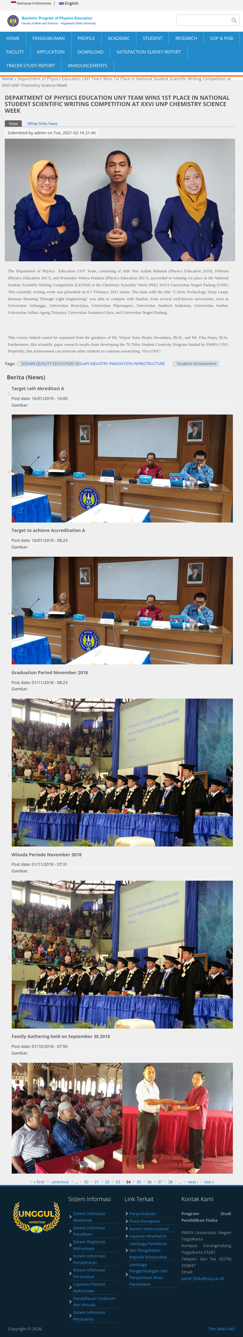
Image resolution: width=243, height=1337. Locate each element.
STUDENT (152, 38)
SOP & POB (221, 38)
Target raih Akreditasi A (38, 388)
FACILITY (15, 52)
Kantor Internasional (149, 1229)
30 (86, 1182)
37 (160, 1182)
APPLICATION (51, 52)
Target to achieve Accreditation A (48, 530)
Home (7, 78)
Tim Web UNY (222, 1329)
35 (138, 1182)
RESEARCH (186, 38)
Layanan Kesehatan (148, 1236)
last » (209, 1182)
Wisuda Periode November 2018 (47, 855)
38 (170, 1182)
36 (149, 1182)
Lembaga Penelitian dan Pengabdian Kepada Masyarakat (148, 1250)
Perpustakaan (142, 1213)
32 (107, 1182)
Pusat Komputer (144, 1221)
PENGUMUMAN (49, 38)
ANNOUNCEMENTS (87, 65)
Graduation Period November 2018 (50, 672)
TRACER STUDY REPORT (30, 65)
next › (193, 1182)
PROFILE (86, 38)
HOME (13, 38)
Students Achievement (196, 363)
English (68, 3)
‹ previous (59, 1182)
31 (96, 1182)
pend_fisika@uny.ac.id (203, 1278)
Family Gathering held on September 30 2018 (61, 1036)
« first (39, 1182)
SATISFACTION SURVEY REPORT (148, 52)
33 (117, 1182)
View (15, 123)
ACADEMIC (119, 38)
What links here (42, 123)
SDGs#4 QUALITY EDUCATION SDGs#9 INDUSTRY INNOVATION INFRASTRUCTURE (93, 363)
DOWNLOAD (90, 52)
